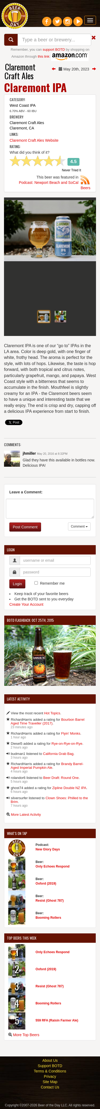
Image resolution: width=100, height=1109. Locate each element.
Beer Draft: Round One (61, 778)
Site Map (50, 1082)
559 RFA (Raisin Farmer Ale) (56, 1020)
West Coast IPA (23, 105)
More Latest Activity (26, 815)
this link (43, 56)
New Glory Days (47, 849)
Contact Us (50, 1087)
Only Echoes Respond (52, 866)
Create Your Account (26, 604)
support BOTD (54, 49)
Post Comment (25, 527)
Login (17, 584)
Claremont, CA (22, 128)
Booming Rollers (48, 918)
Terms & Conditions (50, 1071)
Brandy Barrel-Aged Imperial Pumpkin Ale (47, 766)
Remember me (52, 583)
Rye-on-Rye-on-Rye (66, 744)
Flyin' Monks (70, 733)
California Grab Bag (58, 754)
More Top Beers (26, 1035)
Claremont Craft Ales (20, 71)
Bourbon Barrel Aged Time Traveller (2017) (48, 721)
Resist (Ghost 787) (49, 900)
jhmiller (29, 453)
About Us (50, 1060)
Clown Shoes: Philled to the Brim (49, 800)
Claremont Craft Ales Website (34, 140)
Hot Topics (52, 713)
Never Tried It (71, 170)
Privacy (50, 1076)
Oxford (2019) (45, 883)
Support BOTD (50, 1066)
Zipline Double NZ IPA (69, 788)
